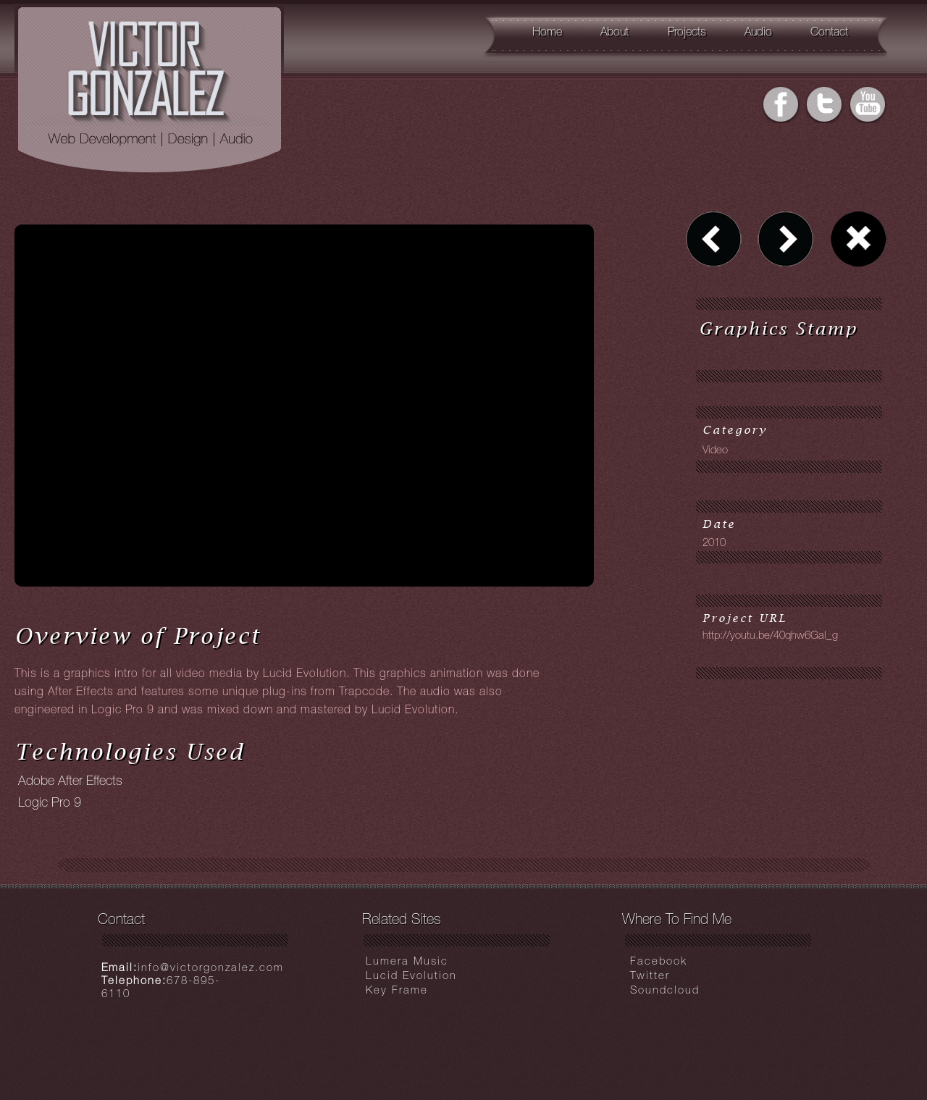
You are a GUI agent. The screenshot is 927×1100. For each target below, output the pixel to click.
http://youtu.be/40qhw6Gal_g (770, 636)
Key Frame (397, 991)
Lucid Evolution (411, 976)
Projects (687, 33)
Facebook (658, 962)
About (614, 33)
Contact (829, 33)
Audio (758, 33)
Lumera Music (407, 962)
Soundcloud (665, 991)
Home (547, 33)
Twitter (650, 976)
